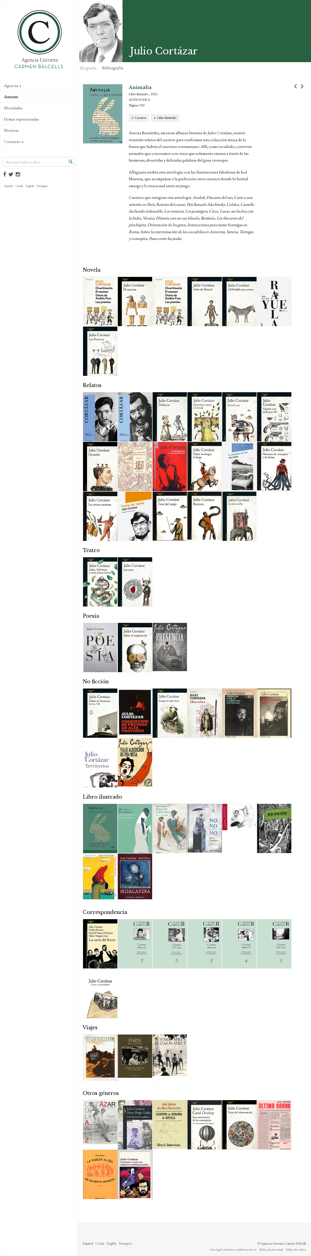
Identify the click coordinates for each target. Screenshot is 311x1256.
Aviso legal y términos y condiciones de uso (233, 1250)
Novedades (13, 108)
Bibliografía (112, 68)
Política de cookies (296, 1250)
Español (8, 186)
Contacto (14, 141)
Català (19, 186)
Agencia (12, 85)
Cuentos (140, 117)
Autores (11, 96)
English (30, 186)
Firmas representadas (21, 119)
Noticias (11, 130)
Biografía (88, 68)
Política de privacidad (271, 1250)
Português (42, 186)
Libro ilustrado (166, 117)
